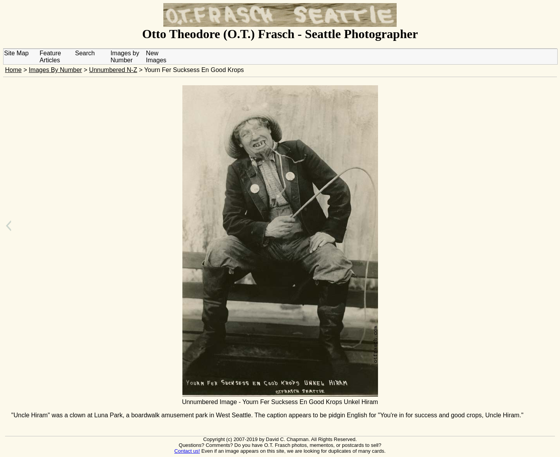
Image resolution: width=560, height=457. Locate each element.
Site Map (16, 53)
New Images (156, 56)
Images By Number (55, 70)
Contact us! (187, 451)
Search (85, 53)
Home (13, 70)
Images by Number (124, 56)
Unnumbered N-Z (113, 70)
